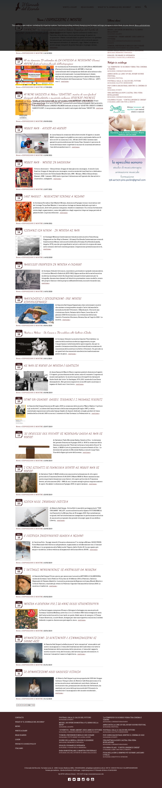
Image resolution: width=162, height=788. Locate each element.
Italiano (19, 748)
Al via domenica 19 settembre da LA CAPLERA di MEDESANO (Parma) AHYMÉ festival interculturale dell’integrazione (62, 61)
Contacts (19, 717)
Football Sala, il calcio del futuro (124, 81)
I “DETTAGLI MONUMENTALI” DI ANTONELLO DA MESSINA (60, 569)
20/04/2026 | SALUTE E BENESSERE (120, 83)
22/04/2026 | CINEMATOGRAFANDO (119, 71)
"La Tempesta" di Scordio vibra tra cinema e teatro (125, 719)
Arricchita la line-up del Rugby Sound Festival (125, 726)
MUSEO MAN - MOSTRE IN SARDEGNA (47, 162)
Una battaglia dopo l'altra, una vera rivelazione (125, 742)
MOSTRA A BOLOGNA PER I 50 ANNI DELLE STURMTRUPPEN (61, 603)
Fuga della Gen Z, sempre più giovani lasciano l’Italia (125, 755)
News (18, 53)
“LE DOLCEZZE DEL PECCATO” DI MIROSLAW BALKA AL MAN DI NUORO (63, 435)
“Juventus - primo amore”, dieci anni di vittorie (81, 731)
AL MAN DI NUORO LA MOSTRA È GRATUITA (51, 365)
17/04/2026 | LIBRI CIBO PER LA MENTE (121, 102)
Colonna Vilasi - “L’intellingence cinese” (126, 100)
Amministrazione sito (96, 774)
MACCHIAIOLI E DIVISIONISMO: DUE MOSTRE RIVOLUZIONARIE (52, 300)
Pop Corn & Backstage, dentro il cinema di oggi (125, 736)
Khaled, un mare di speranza (127, 56)
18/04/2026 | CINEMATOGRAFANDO (119, 97)
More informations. (142, 25)
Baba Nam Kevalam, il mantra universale (81, 752)
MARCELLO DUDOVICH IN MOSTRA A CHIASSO (53, 264)
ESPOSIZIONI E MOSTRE (32, 53)
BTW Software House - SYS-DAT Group (74, 774)
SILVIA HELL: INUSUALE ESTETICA (46, 501)
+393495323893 (79, 768)
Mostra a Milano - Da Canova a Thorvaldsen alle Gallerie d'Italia (57, 332)
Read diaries (20, 735)
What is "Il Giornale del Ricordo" (30, 722)
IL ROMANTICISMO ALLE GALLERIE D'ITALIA (52, 671)
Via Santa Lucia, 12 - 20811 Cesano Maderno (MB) (57, 768)
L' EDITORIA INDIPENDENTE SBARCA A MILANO (53, 535)
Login (17, 739)
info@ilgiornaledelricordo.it (95, 768)
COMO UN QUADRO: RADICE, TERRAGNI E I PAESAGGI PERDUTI (63, 399)
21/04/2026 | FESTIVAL (115, 78)
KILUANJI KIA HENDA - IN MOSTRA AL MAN (52, 230)
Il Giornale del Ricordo (32, 768)
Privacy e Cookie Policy (25, 744)
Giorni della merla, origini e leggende (127, 51)
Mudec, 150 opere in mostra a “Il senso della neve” (81, 725)
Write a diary (21, 731)
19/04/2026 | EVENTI (114, 90)
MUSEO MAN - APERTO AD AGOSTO (45, 128)
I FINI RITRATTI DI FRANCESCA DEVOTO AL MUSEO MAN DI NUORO (61, 469)
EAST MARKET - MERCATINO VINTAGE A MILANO (54, 196)
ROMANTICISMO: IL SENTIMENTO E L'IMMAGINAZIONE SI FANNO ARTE (60, 639)
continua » (65, 81)
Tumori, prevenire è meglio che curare (81, 736)
